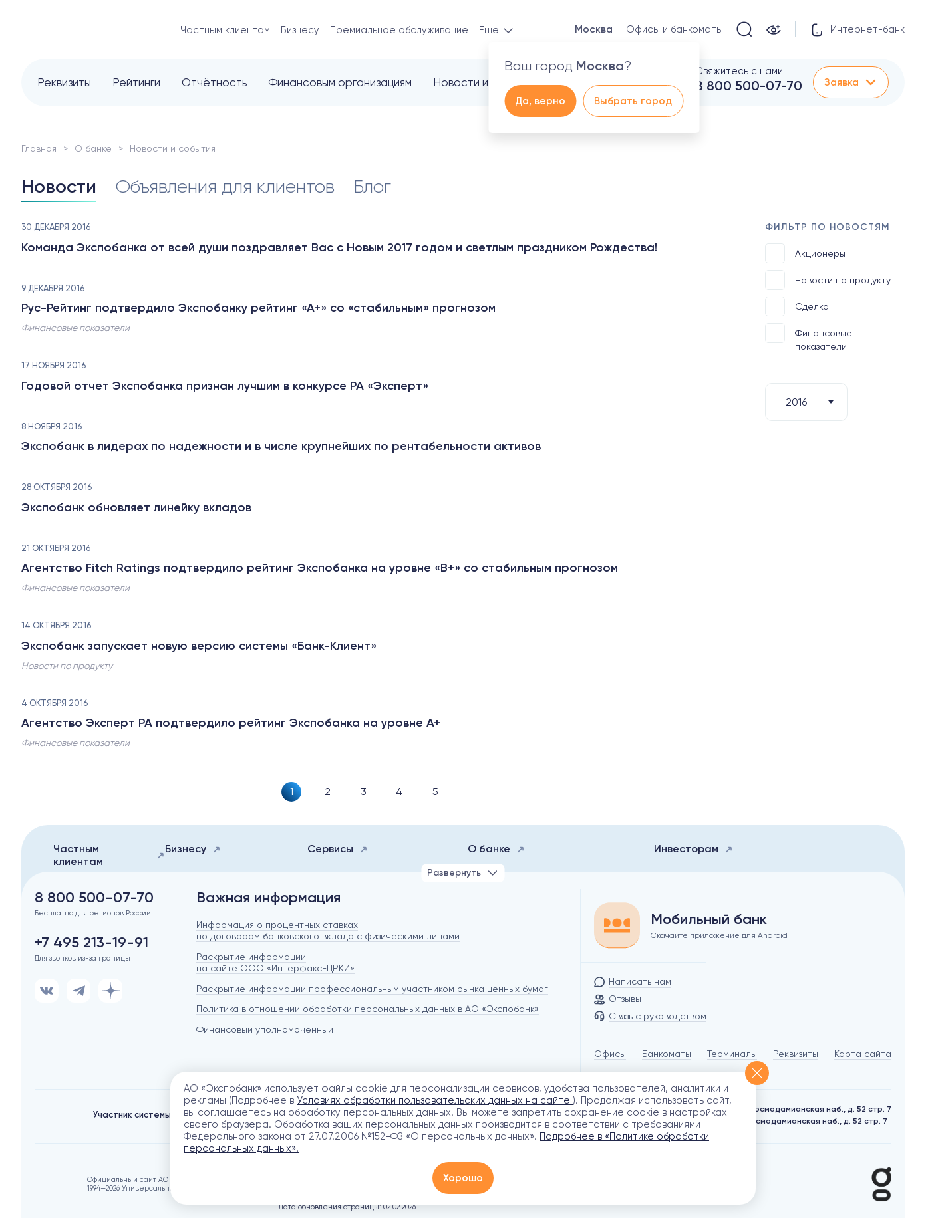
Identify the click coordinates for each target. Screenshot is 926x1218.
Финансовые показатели (808, 337)
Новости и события (484, 82)
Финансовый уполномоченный (264, 1029)
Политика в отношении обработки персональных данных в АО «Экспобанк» (367, 1008)
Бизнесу (300, 30)
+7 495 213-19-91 (91, 942)
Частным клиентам (225, 30)
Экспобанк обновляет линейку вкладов (136, 507)
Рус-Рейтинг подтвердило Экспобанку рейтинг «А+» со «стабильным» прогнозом (258, 308)
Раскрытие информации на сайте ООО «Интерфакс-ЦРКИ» (275, 962)
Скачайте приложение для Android (719, 935)
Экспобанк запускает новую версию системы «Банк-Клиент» (199, 645)
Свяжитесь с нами (739, 71)
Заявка (850, 82)
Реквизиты (64, 82)
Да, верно (540, 101)
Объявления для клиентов (225, 186)
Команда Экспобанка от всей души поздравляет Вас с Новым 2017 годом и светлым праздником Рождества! (339, 247)
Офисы (610, 1053)
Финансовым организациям (340, 82)
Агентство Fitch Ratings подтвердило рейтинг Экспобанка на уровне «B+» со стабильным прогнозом (319, 567)
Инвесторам (693, 848)
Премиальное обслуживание (399, 30)
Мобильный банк (709, 919)
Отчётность (214, 82)
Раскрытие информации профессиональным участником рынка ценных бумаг (372, 988)
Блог (372, 186)
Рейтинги (136, 82)
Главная (39, 148)
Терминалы (732, 1053)
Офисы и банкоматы (674, 29)
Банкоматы (666, 1053)
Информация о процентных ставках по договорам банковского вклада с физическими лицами (328, 930)
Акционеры (805, 253)
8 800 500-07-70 (748, 86)
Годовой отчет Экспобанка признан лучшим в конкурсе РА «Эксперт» (224, 385)
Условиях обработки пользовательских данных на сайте (435, 1100)
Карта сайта (862, 1053)
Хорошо (463, 1178)
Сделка (797, 306)
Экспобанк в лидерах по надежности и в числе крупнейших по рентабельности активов (281, 446)
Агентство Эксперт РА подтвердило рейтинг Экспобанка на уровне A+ (230, 722)
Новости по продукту (828, 280)
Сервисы (337, 848)
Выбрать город (633, 101)
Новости (58, 186)
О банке (93, 148)
